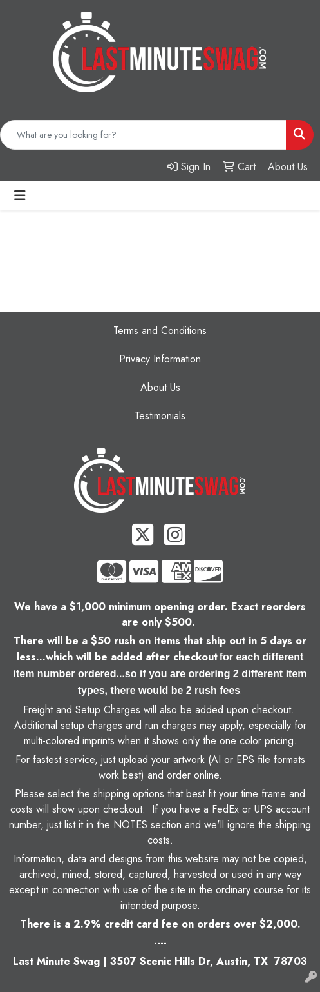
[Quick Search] (143, 135)
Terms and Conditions (160, 330)
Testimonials (160, 415)
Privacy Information (160, 359)
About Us (160, 387)
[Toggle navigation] (19, 195)
